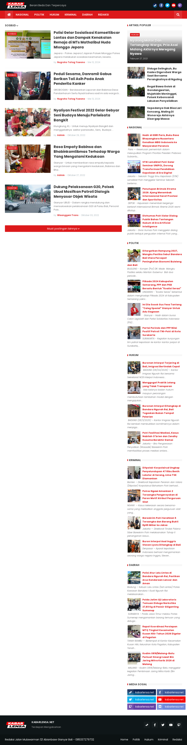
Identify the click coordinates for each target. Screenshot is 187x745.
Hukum (148, 739)
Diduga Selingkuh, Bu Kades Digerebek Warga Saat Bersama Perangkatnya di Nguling (164, 74)
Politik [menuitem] (39, 14)
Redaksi (177, 739)
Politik (136, 739)
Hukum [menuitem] (54, 14)
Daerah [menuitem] (87, 14)
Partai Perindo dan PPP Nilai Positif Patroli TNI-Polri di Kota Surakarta (161, 331)
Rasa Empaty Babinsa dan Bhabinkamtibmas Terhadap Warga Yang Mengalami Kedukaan (87, 152)
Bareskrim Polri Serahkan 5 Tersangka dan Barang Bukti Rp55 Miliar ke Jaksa (160, 521)
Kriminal (163, 739)
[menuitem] (9, 15)
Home (124, 739)
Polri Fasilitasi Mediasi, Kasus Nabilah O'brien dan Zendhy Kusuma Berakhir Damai (160, 436)
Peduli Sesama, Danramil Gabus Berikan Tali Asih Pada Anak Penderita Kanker (83, 79)
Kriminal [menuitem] (71, 14)
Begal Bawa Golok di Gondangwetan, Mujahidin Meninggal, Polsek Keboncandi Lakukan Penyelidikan (162, 94)
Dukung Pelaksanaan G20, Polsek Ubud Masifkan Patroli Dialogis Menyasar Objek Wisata (84, 192)
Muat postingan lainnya (62, 228)
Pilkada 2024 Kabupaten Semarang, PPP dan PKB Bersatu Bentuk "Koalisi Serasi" (161, 285)
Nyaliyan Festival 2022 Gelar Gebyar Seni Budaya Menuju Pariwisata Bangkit (86, 115)
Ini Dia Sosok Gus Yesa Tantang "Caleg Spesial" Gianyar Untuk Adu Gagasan (162, 308)
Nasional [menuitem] (22, 14)
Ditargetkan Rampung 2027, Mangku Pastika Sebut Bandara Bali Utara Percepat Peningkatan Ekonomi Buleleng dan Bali (154, 258)
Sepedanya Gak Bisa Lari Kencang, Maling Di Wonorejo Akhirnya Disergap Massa (164, 113)
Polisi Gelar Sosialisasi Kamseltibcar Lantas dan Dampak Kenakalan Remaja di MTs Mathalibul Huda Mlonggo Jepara (87, 40)
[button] (178, 15)
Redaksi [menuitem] (103, 14)
